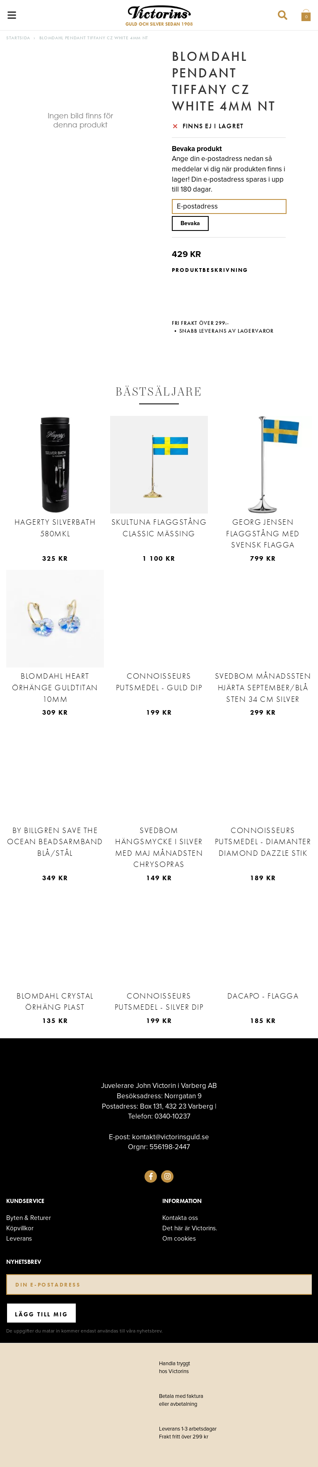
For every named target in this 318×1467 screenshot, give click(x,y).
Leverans (19, 1238)
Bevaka (190, 223)
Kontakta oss (180, 1217)
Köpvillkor (20, 1228)
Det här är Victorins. (189, 1228)
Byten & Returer (28, 1217)
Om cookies (179, 1238)
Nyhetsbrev (23, 1261)
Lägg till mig (41, 1314)
